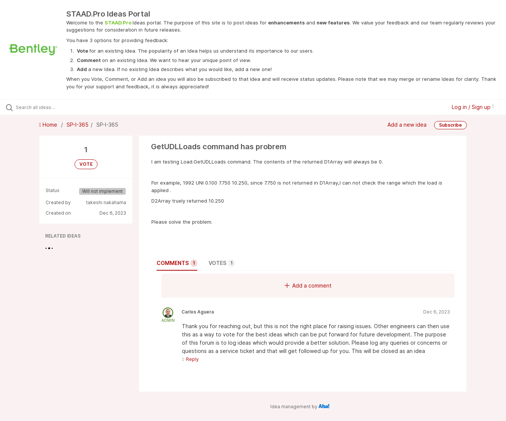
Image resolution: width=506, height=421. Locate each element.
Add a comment (308, 285)
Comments (177, 263)
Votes (222, 263)
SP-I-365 (77, 124)
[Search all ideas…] (60, 107)
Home (49, 124)
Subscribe (450, 125)
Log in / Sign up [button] (473, 107)
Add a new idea (407, 124)
